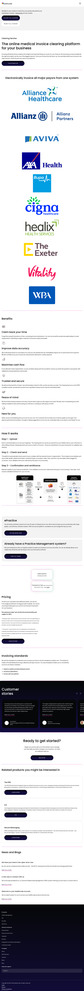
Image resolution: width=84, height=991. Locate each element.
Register (42, 758)
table (48, 587)
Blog (3, 963)
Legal (3, 985)
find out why (19, 13)
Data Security (5, 954)
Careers (4, 957)
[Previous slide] (77, 693)
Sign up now (13, 641)
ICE (2, 918)
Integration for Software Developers (11, 942)
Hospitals (4, 936)
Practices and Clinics (7, 933)
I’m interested (13, 63)
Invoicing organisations (11, 671)
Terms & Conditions (7, 989)
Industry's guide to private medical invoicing (17, 669)
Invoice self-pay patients (11, 674)
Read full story (10, 714)
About (3, 951)
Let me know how (16, 533)
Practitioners (5, 930)
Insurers (4, 939)
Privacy (3, 987)
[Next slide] (80, 693)
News (3, 960)
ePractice (4, 924)
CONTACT (5, 970)
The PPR (4, 921)
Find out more (16, 556)
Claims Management (7, 915)
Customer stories (6, 945)
